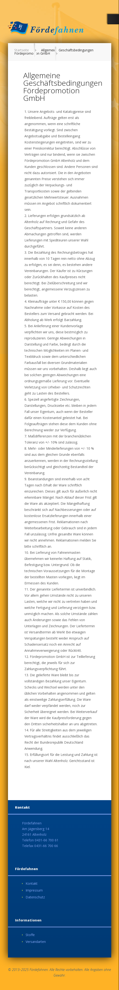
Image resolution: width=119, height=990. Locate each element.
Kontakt (32, 883)
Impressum (34, 890)
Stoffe (30, 935)
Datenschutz (35, 897)
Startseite (21, 50)
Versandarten (36, 941)
